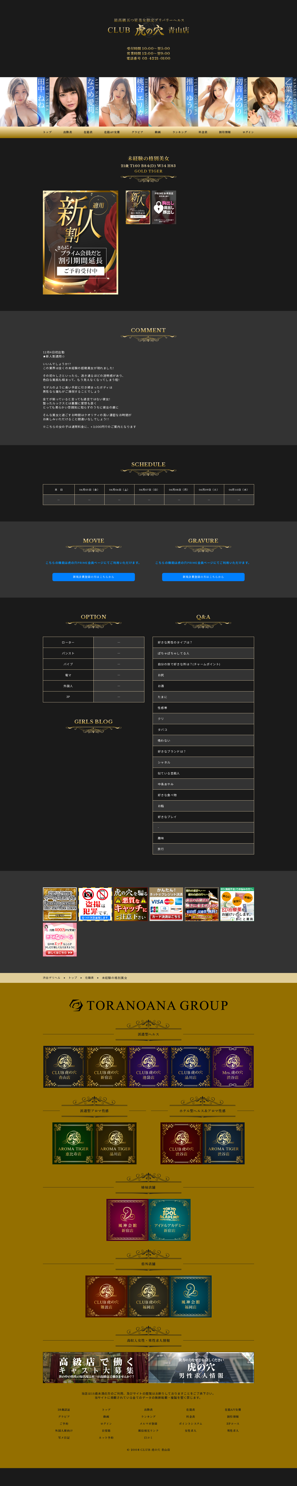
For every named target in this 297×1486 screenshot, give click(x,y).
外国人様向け (63, 1430)
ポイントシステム (190, 1423)
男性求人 (233, 1430)
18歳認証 (64, 1409)
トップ (106, 1409)
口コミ (148, 1437)
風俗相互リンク (148, 1430)
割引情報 (233, 1416)
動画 (106, 1416)
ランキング (148, 1416)
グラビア (64, 1416)
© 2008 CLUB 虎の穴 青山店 (148, 1449)
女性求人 (190, 1430)
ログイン (106, 1423)
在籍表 (191, 1409)
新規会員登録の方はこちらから (93, 577)
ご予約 (64, 1423)
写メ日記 (64, 1437)
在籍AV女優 (233, 1409)
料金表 (191, 1416)
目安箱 (106, 1430)
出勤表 (148, 1409)
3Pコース (233, 1423)
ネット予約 (106, 1437)
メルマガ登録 (148, 1423)
